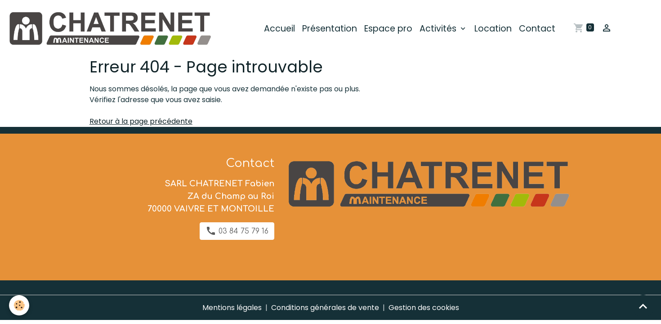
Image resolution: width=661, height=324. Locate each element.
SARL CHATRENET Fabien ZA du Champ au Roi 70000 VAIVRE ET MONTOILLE (210, 196)
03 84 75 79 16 (236, 230)
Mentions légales (232, 307)
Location (493, 28)
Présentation (329, 28)
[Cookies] (19, 305)
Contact (537, 28)
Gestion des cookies (424, 307)
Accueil (279, 28)
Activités (439, 28)
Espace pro (388, 28)
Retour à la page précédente (140, 121)
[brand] (111, 29)
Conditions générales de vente (325, 307)
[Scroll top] (643, 306)
